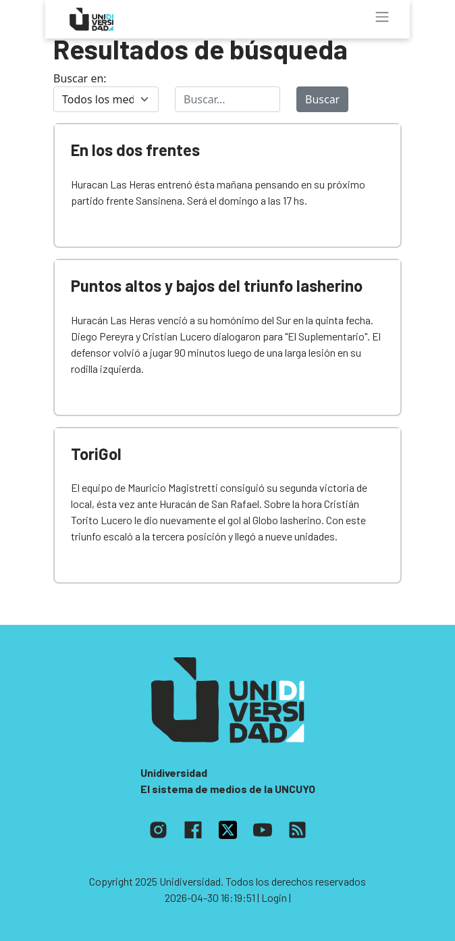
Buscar (322, 99)
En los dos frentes (135, 149)
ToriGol (96, 453)
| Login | (274, 897)
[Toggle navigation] (382, 16)
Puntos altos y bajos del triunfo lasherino (217, 285)
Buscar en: (80, 78)
